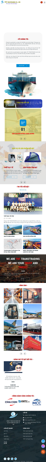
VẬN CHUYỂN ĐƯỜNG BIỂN (29, 236)
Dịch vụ (5, 433)
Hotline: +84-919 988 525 (30, 415)
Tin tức (5, 441)
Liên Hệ (22, 279)
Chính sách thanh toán (28, 431)
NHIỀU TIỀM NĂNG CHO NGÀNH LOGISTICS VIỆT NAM (30, 251)
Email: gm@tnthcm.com (30, 420)
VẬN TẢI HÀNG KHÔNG (9, 236)
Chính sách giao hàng (28, 439)
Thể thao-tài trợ (9, 216)
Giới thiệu (6, 431)
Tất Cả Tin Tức (23, 190)
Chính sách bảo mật (27, 436)
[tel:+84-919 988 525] (43, 452)
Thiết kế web (22, 461)
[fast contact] (43, 441)
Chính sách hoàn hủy (27, 433)
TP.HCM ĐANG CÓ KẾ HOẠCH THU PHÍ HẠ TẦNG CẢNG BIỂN (12, 251)
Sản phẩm (6, 436)
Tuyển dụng (6, 439)
